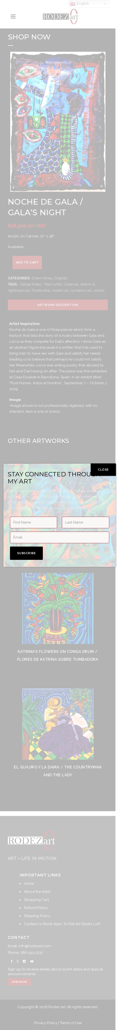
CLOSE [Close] (103, 469)
